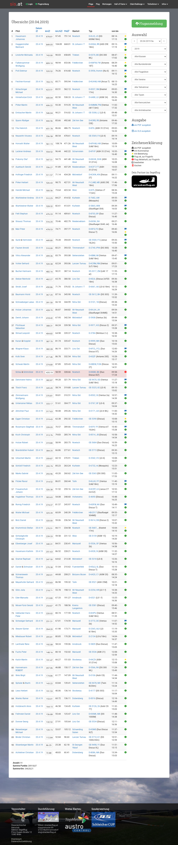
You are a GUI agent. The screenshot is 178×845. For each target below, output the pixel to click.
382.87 (49, 380)
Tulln (74, 481)
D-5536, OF (94, 543)
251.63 (49, 552)
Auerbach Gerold (23, 167)
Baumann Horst (23, 294)
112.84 (49, 737)
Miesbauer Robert (24, 636)
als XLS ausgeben (141, 131)
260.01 (49, 575)
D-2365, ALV (94, 629)
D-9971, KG (94, 325)
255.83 (49, 582)
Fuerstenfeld (78, 567)
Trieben (75, 55)
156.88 (49, 714)
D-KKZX (92, 659)
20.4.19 (39, 36)
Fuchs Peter (21, 652)
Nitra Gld (76, 302)
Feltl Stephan (22, 213)
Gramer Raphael (23, 559)
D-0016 (92, 698)
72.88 (48, 753)
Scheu (18, 372)
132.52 (49, 722)
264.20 (49, 629)
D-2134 (92, 636)
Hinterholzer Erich (24, 97)
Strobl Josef (21, 287)
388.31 (49, 326)
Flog (98, 4)
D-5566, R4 (94, 667)
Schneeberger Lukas (25, 302)
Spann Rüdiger (22, 120)
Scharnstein (77, 151)
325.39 (49, 513)
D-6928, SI (93, 551)
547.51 (49, 160)
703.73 (49, 82)
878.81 (49, 36)
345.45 (49, 388)
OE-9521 (93, 582)
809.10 (49, 63)
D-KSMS (92, 729)
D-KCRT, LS (94, 489)
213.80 (49, 598)
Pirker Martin (21, 105)
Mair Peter (20, 229)
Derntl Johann (22, 317)
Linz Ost (76, 279)
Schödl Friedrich (23, 466)
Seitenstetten (78, 255)
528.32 (49, 206)
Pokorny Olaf (22, 159)
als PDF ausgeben (141, 125)
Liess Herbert (22, 691)
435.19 (49, 372)
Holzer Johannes (23, 310)
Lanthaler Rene (22, 644)
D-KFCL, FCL (94, 348)
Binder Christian (23, 737)
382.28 (49, 349)
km (47, 31)
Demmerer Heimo (24, 380)
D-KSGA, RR (94, 44)
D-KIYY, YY (93, 427)
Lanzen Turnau (79, 263)
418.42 (49, 318)
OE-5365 (93, 473)
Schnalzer (28, 567)
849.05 (49, 45)
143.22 (49, 683)
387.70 (49, 341)
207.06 (49, 668)
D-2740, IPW (94, 248)
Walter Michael (22, 512)
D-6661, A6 (94, 287)
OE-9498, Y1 (94, 745)
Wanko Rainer (22, 698)
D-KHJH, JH (94, 310)
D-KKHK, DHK (95, 159)
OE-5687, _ (93, 528)
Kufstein (76, 198)
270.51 (49, 528)
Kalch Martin (21, 659)
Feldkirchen (77, 63)
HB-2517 (93, 512)
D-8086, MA (94, 752)
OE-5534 (93, 721)
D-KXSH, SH (94, 221)
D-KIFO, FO (93, 229)
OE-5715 (93, 450)
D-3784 (92, 333)
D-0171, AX (94, 411)
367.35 (49, 295)
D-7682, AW (94, 198)
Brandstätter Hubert (25, 450)
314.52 (49, 482)
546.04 (49, 113)
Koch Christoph (23, 435)
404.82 (49, 333)
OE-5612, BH (94, 294)
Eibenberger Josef (24, 543)
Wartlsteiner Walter (24, 206)
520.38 (49, 264)
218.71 (49, 590)
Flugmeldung (42, 4)
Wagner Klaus (22, 348)
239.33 (49, 536)
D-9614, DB (94, 520)
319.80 (49, 443)
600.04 (49, 98)
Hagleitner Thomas (24, 497)
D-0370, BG (94, 55)
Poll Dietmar (21, 71)
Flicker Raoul (21, 481)
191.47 (49, 660)
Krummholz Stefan (24, 528)
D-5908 (92, 317)
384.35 (49, 451)
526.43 (49, 183)
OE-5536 (93, 652)
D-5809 (92, 644)
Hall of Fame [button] (120, 4)
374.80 (49, 365)
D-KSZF (92, 356)
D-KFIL (92, 128)
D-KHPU (92, 613)
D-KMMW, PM (95, 105)
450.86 (49, 287)
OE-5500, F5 (94, 240)
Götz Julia (20, 590)
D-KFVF (92, 151)
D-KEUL (92, 279)
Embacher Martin (23, 112)
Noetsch (76, 36)
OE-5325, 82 (94, 387)
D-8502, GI (93, 395)
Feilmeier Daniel (23, 714)
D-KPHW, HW (95, 143)
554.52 (49, 152)
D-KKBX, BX (94, 372)
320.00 (49, 521)
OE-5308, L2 (94, 112)
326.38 (49, 489)
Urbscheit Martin (23, 458)
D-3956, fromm (96, 71)
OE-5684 (93, 442)
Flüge (91, 4)
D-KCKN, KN (94, 174)
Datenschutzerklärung (21, 841)
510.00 (49, 248)
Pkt (66, 31)
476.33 (49, 214)
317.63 (49, 411)
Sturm (27, 683)
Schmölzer (28, 372)
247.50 (49, 559)
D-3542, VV (94, 458)
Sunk (18, 240)
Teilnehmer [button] (153, 4)
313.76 (49, 435)
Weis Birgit (20, 675)
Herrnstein (27, 240)
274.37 (49, 505)
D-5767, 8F (94, 403)
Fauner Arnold (22, 248)
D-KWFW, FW (95, 63)
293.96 (49, 474)
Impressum (16, 839)
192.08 (49, 644)
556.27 (49, 167)
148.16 (49, 652)
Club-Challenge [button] (137, 4)
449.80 (49, 240)
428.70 (49, 310)
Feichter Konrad (23, 81)
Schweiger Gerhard (24, 621)
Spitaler (19, 683)
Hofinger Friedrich (24, 174)
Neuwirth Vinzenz (24, 136)
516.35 (49, 222)
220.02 (49, 613)
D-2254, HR (94, 590)
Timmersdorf (78, 248)
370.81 (49, 396)
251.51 (49, 621)
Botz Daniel (21, 520)
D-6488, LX (94, 97)
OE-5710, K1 (94, 737)
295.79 (49, 466)
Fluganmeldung (149, 24)
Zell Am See (77, 120)
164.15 (49, 707)
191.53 (49, 691)
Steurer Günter (22, 629)
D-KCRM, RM (94, 263)
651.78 (49, 128)
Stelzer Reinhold (23, 279)
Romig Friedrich (23, 504)
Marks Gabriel (22, 473)
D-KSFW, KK (94, 504)
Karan (18, 341)
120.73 (49, 730)
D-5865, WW (94, 206)
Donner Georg (22, 721)
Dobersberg (77, 698)
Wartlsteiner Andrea (25, 198)
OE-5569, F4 (94, 136)
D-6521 (92, 598)
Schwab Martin (22, 364)
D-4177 (92, 691)
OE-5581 (93, 605)
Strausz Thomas (23, 221)
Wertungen (106, 4)
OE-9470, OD (94, 380)
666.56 (49, 121)
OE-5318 (93, 559)
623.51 (49, 90)
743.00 (49, 55)
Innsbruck (76, 598)
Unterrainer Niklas (24, 403)
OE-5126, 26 (94, 706)
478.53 (49, 229)
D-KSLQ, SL (94, 567)
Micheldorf (77, 174)
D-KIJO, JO (93, 36)
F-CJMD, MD (94, 182)
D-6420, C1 (94, 574)
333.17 (49, 404)
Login (29, 4)
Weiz (74, 190)
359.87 (49, 458)
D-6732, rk (93, 466)
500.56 (49, 190)
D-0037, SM (94, 89)
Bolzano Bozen (79, 574)
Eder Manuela (22, 598)
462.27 (49, 279)
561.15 (49, 144)
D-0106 (92, 675)
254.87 (49, 606)
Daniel (18, 567)
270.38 (49, 567)
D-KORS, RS (94, 120)
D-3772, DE (94, 621)
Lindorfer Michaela (24, 55)
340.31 (49, 544)
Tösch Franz (21, 387)
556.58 (49, 136)
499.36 (49, 256)
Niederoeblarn (78, 167)
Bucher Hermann (23, 271)
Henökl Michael (23, 190)
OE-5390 (93, 419)
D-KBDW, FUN (95, 364)
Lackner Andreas (23, 151)
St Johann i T (78, 44)
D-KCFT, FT (94, 167)
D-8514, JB (94, 435)
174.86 (49, 676)
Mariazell (76, 543)
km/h (58, 31)
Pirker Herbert (22, 182)
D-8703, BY (94, 213)
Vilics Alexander (23, 255)
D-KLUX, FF (94, 481)
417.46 (49, 357)
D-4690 (92, 497)
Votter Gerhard (22, 263)
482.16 (49, 272)
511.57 (49, 175)
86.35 (48, 745)
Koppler (27, 341)
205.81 (49, 637)
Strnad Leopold (23, 333)
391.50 (49, 302)
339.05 (49, 427)
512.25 (49, 198)
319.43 (49, 419)
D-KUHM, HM (95, 81)
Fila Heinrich (21, 128)
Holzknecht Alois (23, 706)
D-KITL (92, 190)
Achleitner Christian (25, 752)
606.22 (49, 105)
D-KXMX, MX (94, 714)
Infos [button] (165, 4)
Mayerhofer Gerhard (25, 582)
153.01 (49, 699)
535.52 (49, 71)
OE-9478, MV (95, 683)
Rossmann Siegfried (25, 427)
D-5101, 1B (94, 302)
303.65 (49, 497)
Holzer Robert (22, 442)
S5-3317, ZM (94, 271)
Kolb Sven (20, 356)
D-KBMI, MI (93, 255)
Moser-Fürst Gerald (24, 605)
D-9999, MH (94, 341)
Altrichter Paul (22, 411)
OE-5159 (93, 536)
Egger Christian (23, 419)
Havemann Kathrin (24, 551)
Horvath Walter (23, 143)
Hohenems (77, 497)
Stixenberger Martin (25, 745)
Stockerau (77, 659)
